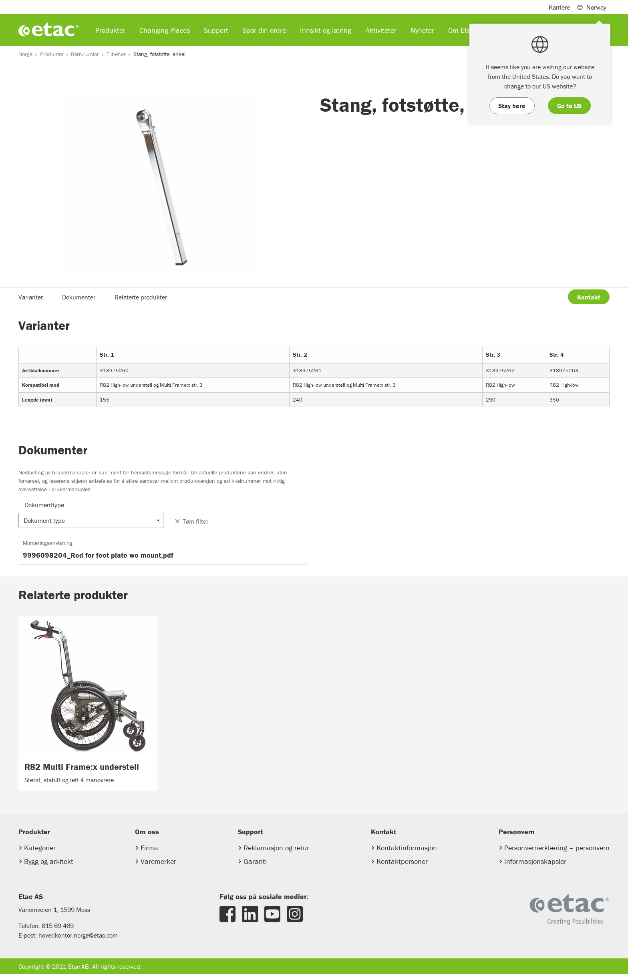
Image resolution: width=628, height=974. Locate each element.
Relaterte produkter (141, 297)
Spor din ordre (264, 30)
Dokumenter (78, 297)
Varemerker (158, 861)
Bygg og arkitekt (48, 861)
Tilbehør (116, 54)
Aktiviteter (381, 30)
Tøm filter (191, 521)
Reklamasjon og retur (276, 847)
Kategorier (40, 847)
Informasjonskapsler (535, 861)
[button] (90, 520)
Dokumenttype (44, 505)
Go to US (569, 106)
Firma (149, 847)
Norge (25, 54)
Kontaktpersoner (402, 861)
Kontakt (588, 297)
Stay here (511, 106)
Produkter (52, 54)
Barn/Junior (85, 54)
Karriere (559, 7)
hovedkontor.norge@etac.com (78, 935)
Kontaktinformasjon (406, 847)
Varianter (30, 297)
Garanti (255, 861)
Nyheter (422, 30)
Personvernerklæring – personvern (557, 847)
